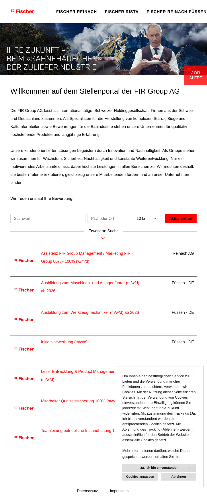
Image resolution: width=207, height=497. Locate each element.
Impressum (119, 491)
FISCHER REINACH (76, 12)
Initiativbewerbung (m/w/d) (64, 342)
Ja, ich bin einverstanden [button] (159, 467)
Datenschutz (87, 491)
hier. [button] (179, 457)
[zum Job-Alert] (195, 75)
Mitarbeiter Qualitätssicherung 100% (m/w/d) (80, 401)
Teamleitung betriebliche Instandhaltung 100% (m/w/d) (89, 430)
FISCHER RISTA (122, 12)
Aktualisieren (180, 218)
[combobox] (146, 218)
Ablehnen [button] (178, 476)
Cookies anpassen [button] (140, 476)
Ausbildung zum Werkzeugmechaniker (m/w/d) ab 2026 (90, 312)
